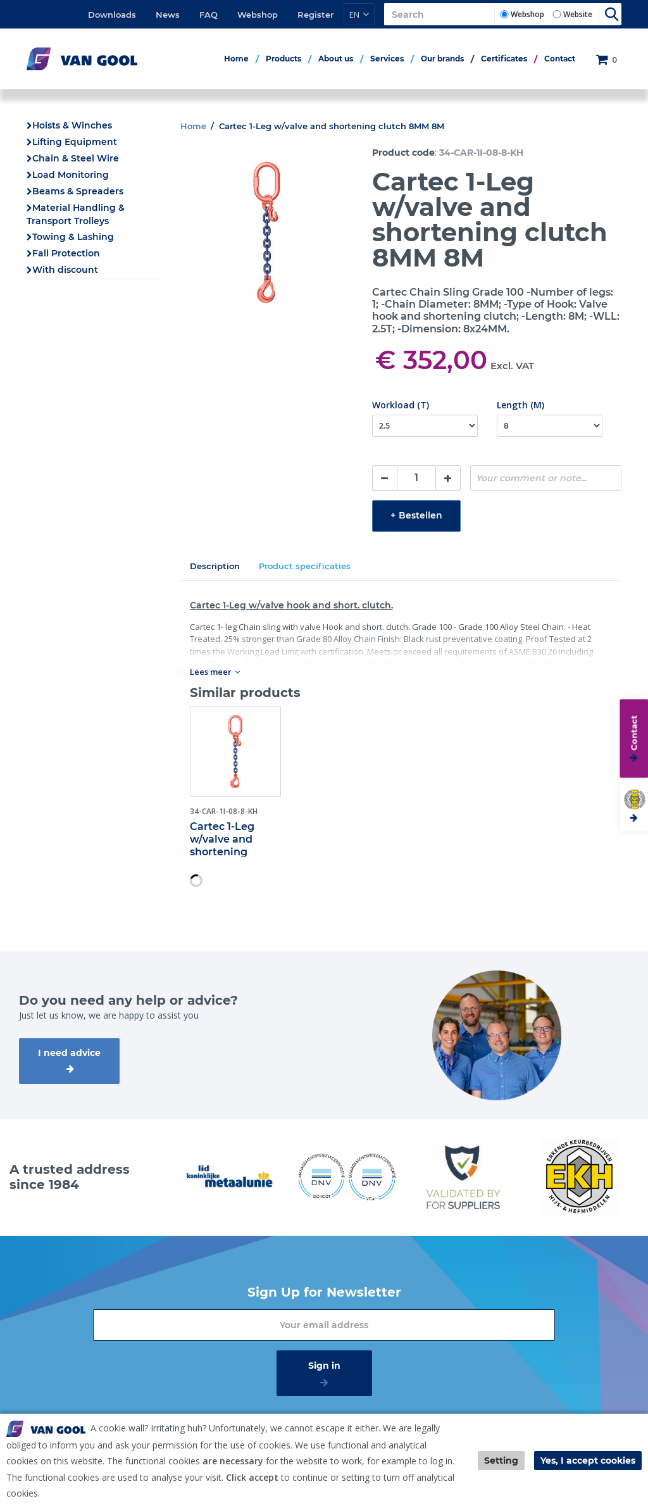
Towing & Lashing (73, 236)
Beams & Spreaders (77, 191)
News (168, 14)
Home (236, 58)
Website (577, 14)
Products (283, 58)
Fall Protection (66, 253)
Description (215, 566)
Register (315, 14)
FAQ (208, 14)
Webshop (257, 14)
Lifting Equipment (74, 142)
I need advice (69, 1053)
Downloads (112, 14)
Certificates (504, 58)
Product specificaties (305, 566)
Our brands (442, 58)
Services (387, 58)
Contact (559, 58)
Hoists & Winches (72, 125)
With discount (65, 269)
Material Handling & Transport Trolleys (76, 214)
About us (335, 58)
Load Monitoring (70, 174)
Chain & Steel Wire (75, 158)
